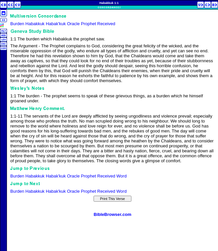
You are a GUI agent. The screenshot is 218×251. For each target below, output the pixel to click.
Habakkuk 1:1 (108, 3)
